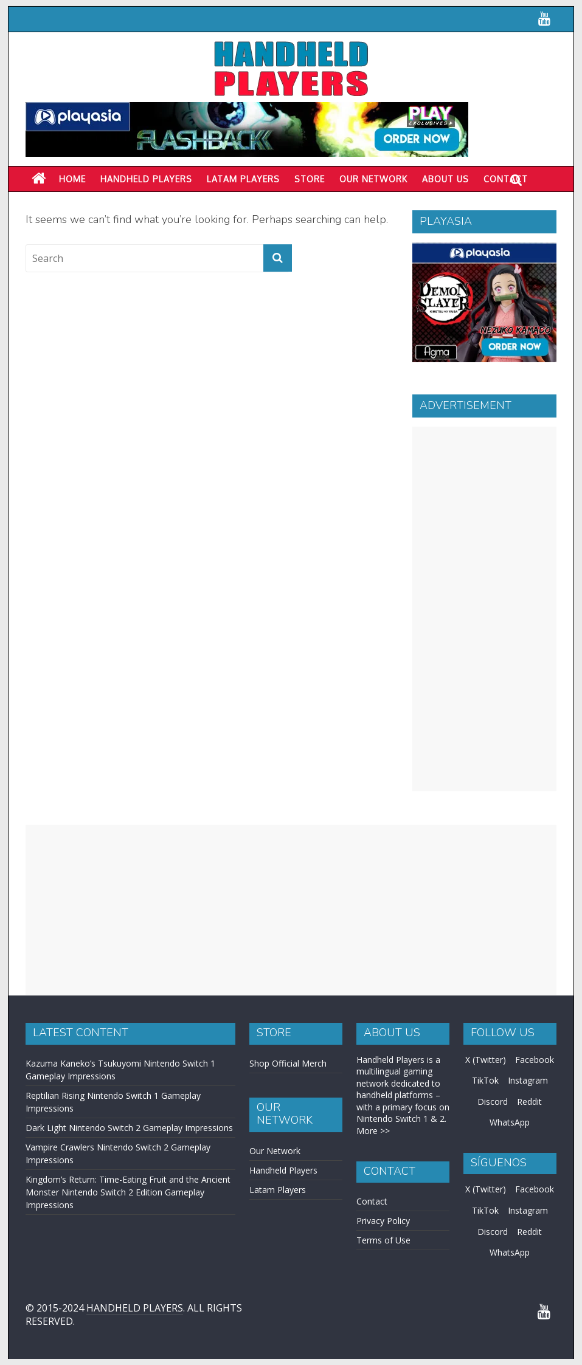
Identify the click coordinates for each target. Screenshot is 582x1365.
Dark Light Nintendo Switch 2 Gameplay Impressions (129, 1127)
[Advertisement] (484, 609)
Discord (492, 1101)
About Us (445, 179)
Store (309, 179)
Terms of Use (383, 1240)
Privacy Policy (383, 1220)
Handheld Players (146, 179)
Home (72, 179)
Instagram (528, 1080)
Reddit (529, 1101)
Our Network (373, 179)
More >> (373, 1130)
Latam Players (277, 1189)
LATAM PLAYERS (243, 179)
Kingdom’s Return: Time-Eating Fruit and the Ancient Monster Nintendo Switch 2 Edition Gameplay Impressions (128, 1192)
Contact (371, 1201)
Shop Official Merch (288, 1063)
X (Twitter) (485, 1059)
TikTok (485, 1080)
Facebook (534, 1059)
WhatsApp (510, 1122)
